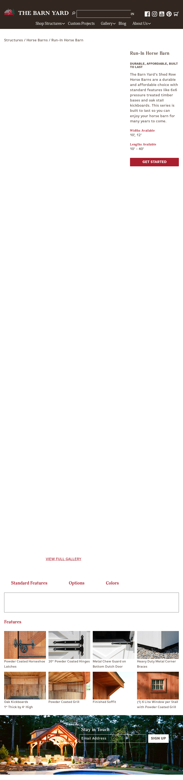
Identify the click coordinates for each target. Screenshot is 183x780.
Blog (122, 24)
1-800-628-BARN (120, 14)
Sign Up (158, 738)
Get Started (154, 162)
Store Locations (91, 13)
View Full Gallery (63, 559)
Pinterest (169, 14)
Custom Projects (81, 24)
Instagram (154, 14)
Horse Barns (37, 40)
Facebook (147, 14)
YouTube (161, 14)
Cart (176, 14)
